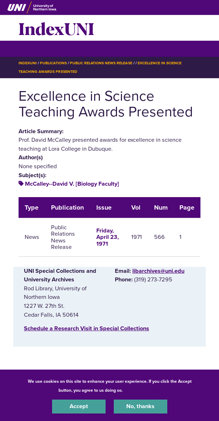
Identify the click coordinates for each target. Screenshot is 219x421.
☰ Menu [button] (31, 48)
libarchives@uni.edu (158, 271)
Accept (79, 406)
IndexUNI (56, 28)
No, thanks (140, 406)
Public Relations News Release (101, 63)
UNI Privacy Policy (143, 390)
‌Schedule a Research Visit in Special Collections (86, 328)
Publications (53, 63)
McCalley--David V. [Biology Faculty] (72, 183)
